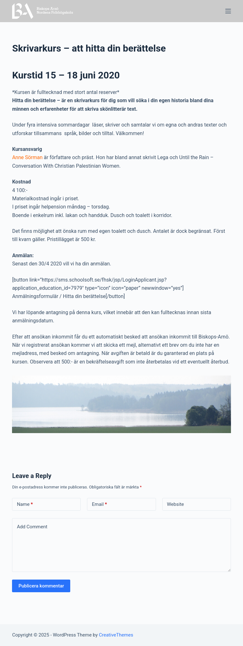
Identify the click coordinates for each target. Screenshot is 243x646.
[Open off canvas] (228, 11)
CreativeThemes (116, 635)
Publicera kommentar (41, 586)
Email (99, 504)
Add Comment (32, 527)
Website (175, 504)
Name (25, 504)
